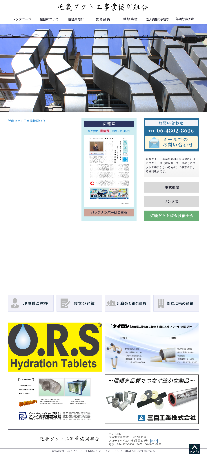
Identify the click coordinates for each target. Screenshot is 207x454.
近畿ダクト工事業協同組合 (27, 120)
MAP (154, 440)
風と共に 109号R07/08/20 (109, 131)
